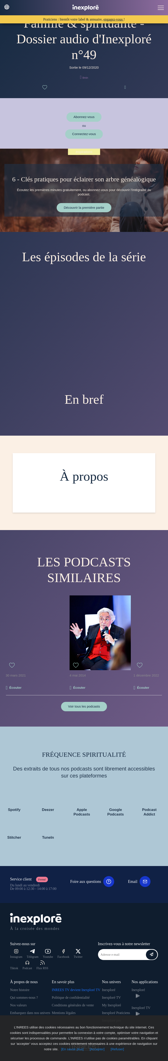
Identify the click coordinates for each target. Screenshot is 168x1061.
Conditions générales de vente (73, 1005)
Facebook (63, 953)
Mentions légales (64, 1013)
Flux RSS (42, 965)
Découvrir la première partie (84, 207)
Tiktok (14, 968)
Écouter (15, 687)
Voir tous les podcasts (84, 706)
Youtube (48, 953)
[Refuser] (117, 1049)
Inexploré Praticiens (116, 1013)
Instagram (16, 953)
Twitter (78, 953)
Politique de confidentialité (71, 997)
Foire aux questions (92, 881)
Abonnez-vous (84, 117)
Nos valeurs (18, 1005)
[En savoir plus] (72, 1049)
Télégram (32, 953)
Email (139, 881)
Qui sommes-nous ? (24, 997)
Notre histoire (19, 990)
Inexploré (108, 990)
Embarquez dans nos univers (30, 1013)
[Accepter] (97, 1049)
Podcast (27, 965)
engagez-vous (113, 19)
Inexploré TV (111, 997)
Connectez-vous (84, 134)
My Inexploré (111, 1005)
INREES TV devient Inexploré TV (76, 990)
